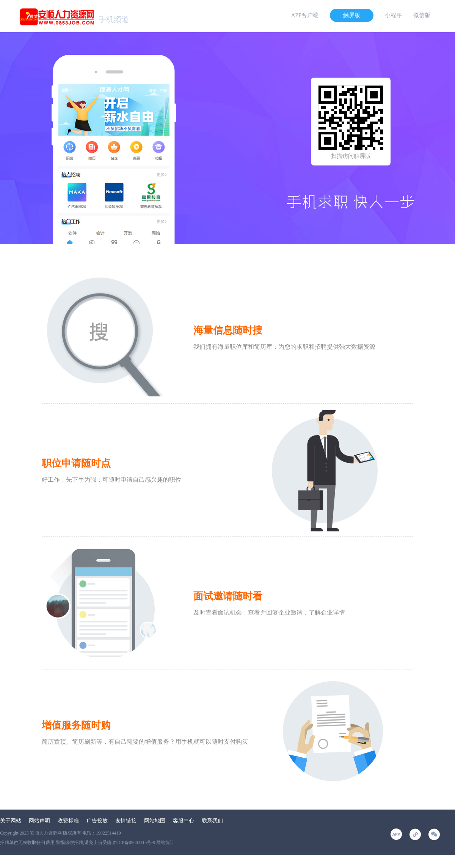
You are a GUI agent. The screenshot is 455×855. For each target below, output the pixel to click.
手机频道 (114, 19)
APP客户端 (304, 15)
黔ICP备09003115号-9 (134, 842)
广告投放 (97, 821)
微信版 (421, 15)
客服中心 (183, 821)
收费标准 (68, 821)
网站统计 (165, 842)
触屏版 (351, 15)
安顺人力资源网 (46, 833)
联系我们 (212, 821)
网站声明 (39, 821)
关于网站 (10, 821)
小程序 (393, 15)
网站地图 (154, 821)
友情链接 (125, 821)
